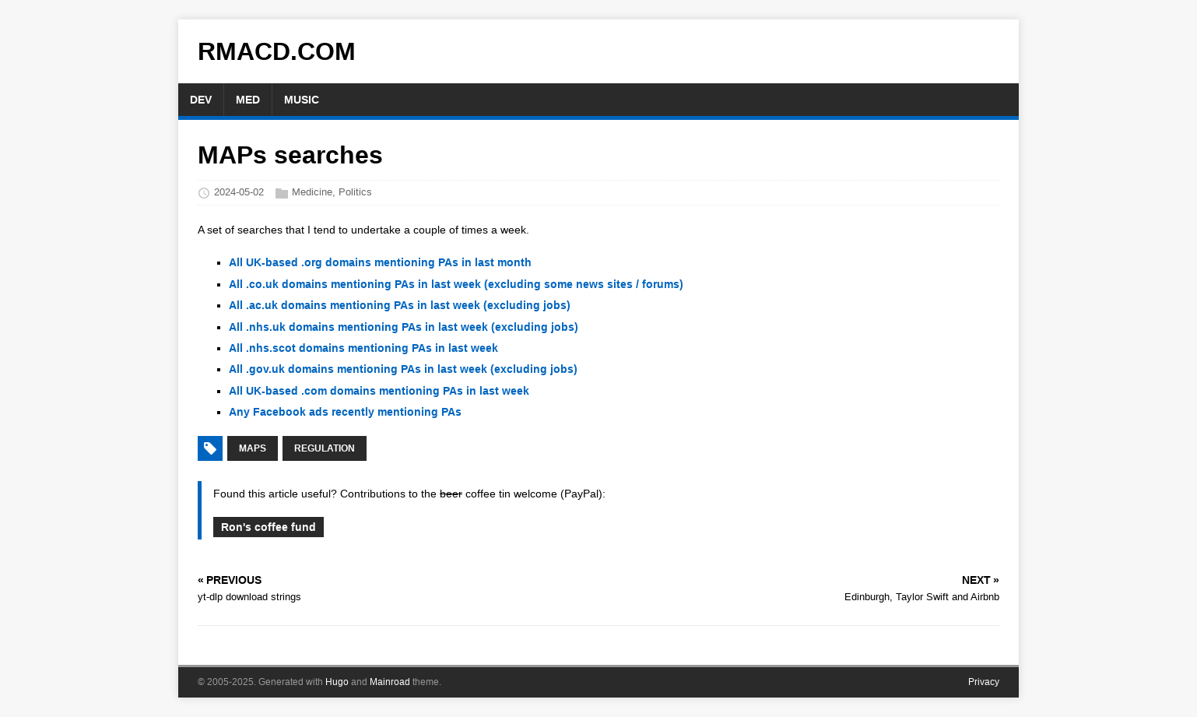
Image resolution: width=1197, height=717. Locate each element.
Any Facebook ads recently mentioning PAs (345, 412)
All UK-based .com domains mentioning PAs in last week (379, 391)
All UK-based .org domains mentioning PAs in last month (380, 262)
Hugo (337, 682)
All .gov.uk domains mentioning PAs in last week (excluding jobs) (403, 369)
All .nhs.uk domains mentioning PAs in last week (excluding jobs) (403, 327)
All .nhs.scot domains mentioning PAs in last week (363, 348)
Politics (355, 192)
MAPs (252, 448)
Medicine (312, 192)
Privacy (983, 682)
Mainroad (390, 682)
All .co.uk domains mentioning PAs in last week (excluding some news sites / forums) (456, 284)
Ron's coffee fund (268, 527)
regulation (324, 448)
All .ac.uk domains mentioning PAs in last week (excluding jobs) (399, 305)
